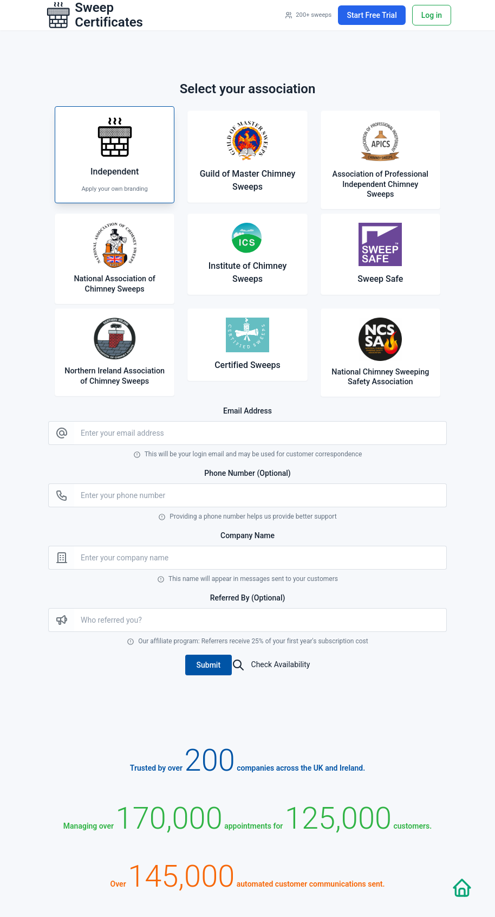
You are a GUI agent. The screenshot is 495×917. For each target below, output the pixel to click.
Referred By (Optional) (247, 597)
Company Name (247, 535)
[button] (208, 665)
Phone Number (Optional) (247, 473)
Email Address (247, 410)
